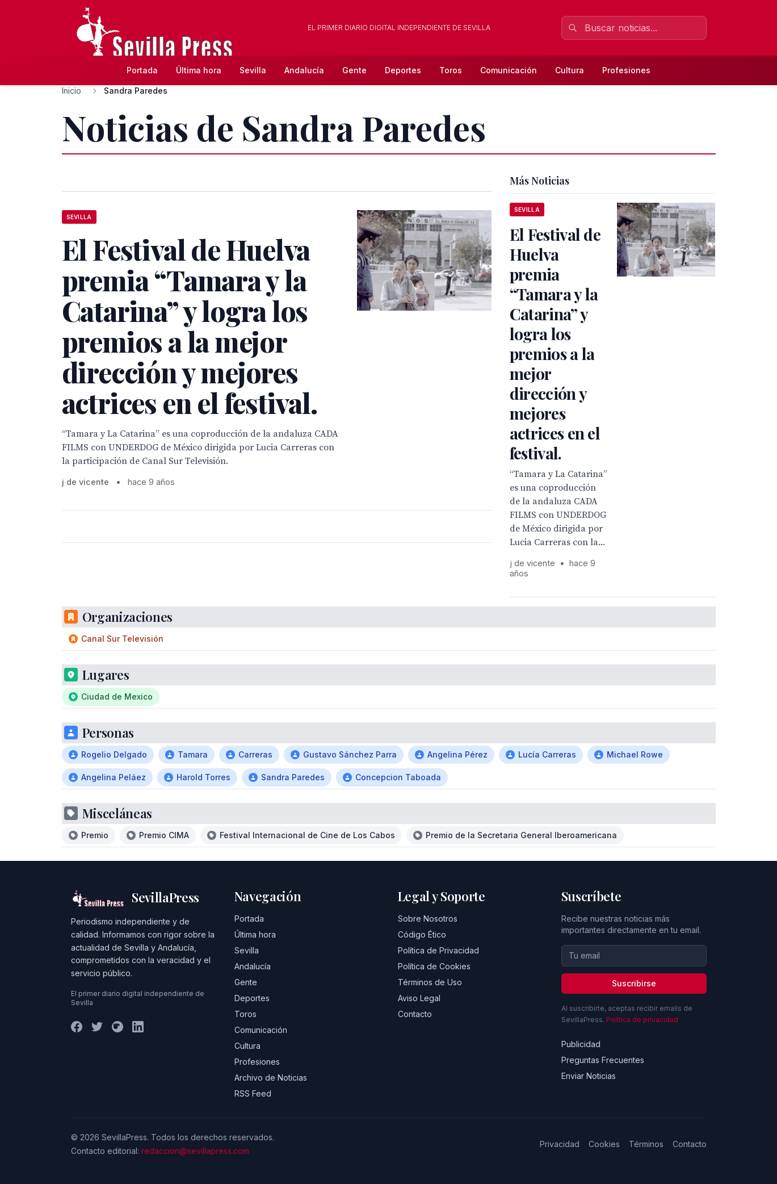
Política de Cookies (434, 966)
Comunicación (508, 70)
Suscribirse (634, 983)
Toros (450, 70)
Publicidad (580, 1044)
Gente (354, 70)
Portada (142, 70)
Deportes (403, 70)
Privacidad (559, 1144)
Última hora (198, 70)
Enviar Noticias (588, 1076)
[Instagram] (117, 1026)
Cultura (569, 70)
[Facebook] (76, 1026)
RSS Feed (252, 1093)
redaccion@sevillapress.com (195, 1151)
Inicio (71, 90)
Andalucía (304, 70)
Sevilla (253, 70)
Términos (646, 1144)
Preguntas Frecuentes (602, 1060)
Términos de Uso (430, 982)
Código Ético (422, 934)
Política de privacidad (642, 1019)
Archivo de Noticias (270, 1077)
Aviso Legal (419, 998)
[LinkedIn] (138, 1026)
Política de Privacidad (438, 950)
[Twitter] (97, 1026)
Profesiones (626, 70)
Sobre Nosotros (427, 918)
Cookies (604, 1144)
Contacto (415, 1014)
